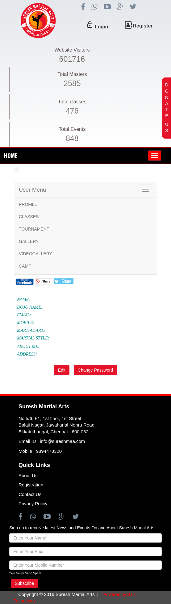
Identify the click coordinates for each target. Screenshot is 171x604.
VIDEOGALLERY (35, 253)
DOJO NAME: (30, 307)
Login (101, 26)
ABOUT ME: (28, 346)
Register (143, 25)
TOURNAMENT (34, 229)
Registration (31, 484)
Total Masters (72, 74)
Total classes (72, 101)
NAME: (23, 299)
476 (72, 110)
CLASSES (29, 216)
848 (72, 138)
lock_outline (90, 24)
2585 (72, 83)
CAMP (25, 266)
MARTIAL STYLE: (33, 338)
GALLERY (29, 241)
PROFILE (28, 204)
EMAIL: (24, 315)
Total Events (72, 129)
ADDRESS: (27, 354)
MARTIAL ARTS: (32, 330)
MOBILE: (25, 322)
